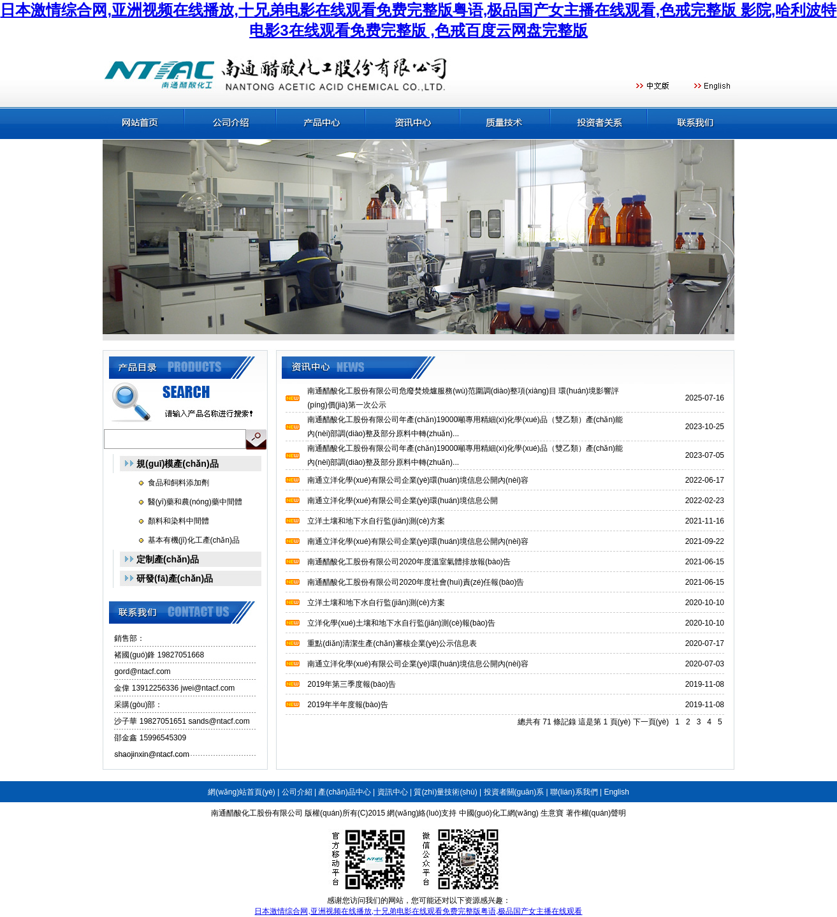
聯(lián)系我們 (574, 792)
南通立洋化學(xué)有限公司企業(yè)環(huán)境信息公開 (402, 500)
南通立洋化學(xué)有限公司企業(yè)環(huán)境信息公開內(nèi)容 (417, 480)
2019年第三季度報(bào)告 (351, 684)
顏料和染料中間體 (178, 521)
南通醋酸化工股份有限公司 (257, 813)
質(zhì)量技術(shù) (445, 792)
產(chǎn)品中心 (344, 792)
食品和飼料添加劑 (178, 482)
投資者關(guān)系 (514, 792)
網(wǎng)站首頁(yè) (241, 792)
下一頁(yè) (651, 721)
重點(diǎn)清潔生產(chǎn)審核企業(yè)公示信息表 (392, 643)
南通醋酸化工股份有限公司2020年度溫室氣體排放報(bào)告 (409, 561)
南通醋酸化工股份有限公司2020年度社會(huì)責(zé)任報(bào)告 (415, 582)
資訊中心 (392, 792)
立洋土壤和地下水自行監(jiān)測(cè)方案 (375, 521)
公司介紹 (297, 792)
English (616, 792)
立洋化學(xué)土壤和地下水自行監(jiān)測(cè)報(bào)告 (401, 623)
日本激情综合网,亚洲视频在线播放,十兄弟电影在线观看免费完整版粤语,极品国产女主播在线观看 (418, 911)
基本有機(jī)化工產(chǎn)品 (194, 540)
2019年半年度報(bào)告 (347, 704)
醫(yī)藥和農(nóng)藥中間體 (195, 501)
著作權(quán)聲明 (596, 813)
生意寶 (552, 813)
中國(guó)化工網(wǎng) (499, 813)
